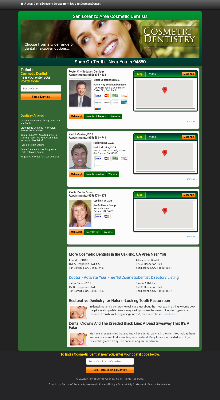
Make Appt (76, 116)
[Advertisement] (40, 192)
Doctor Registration (159, 384)
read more (170, 314)
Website (115, 116)
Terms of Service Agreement (79, 384)
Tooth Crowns (37, 145)
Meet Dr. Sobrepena (96, 116)
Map (140, 74)
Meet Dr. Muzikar (95, 174)
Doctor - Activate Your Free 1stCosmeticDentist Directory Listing (124, 277)
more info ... (192, 121)
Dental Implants (29, 135)
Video (152, 74)
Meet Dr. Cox (93, 232)
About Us (54, 384)
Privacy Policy (107, 384)
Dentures (54, 156)
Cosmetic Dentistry (31, 120)
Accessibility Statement (131, 384)
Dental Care (27, 149)
